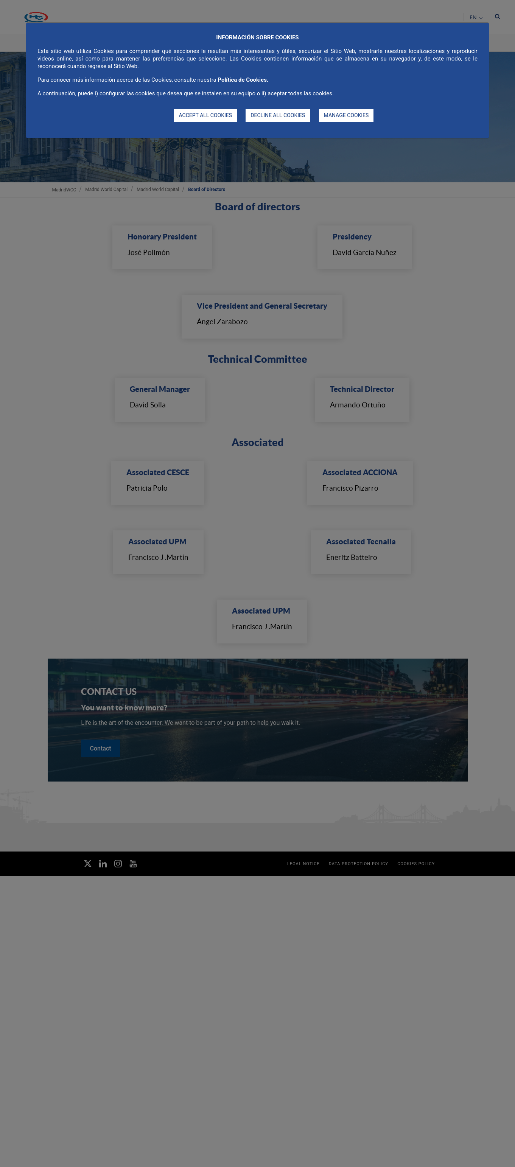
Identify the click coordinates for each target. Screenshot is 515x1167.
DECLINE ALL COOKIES (277, 115)
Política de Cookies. (243, 79)
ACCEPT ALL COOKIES (205, 115)
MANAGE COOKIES (346, 115)
